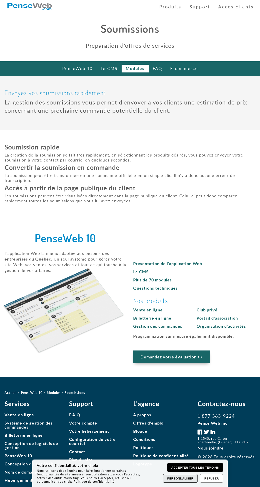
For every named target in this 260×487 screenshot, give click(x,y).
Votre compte (83, 422)
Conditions (144, 439)
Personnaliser (180, 478)
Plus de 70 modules (152, 279)
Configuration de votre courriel (92, 441)
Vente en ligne (148, 309)
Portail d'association (217, 318)
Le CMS (141, 271)
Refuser (211, 478)
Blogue (140, 431)
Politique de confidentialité (161, 455)
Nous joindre (211, 447)
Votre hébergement (89, 431)
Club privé (207, 309)
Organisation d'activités (221, 326)
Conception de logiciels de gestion (31, 445)
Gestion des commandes (157, 326)
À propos (142, 414)
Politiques (143, 447)
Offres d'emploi (149, 422)
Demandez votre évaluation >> (171, 356)
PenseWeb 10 (18, 455)
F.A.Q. (75, 414)
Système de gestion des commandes (29, 425)
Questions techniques (155, 288)
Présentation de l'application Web (167, 263)
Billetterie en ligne (152, 318)
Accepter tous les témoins (195, 467)
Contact (77, 451)
